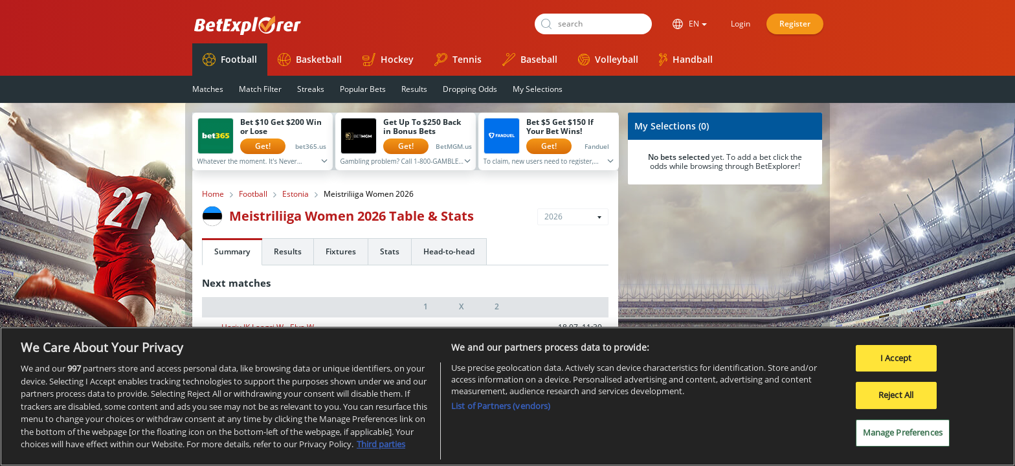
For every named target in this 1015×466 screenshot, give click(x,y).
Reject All (895, 395)
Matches (207, 88)
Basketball (310, 59)
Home (213, 194)
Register (794, 23)
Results (414, 88)
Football (230, 59)
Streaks (310, 88)
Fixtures (341, 251)
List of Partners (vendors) (500, 406)
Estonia (295, 194)
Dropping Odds (470, 88)
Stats (389, 251)
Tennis (458, 59)
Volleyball (608, 59)
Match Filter (260, 88)
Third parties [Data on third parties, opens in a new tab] (381, 444)
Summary (232, 251)
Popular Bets (363, 88)
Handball (686, 59)
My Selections (538, 88)
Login (740, 23)
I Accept (895, 358)
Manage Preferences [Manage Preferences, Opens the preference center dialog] (902, 432)
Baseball (529, 59)
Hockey (388, 59)
